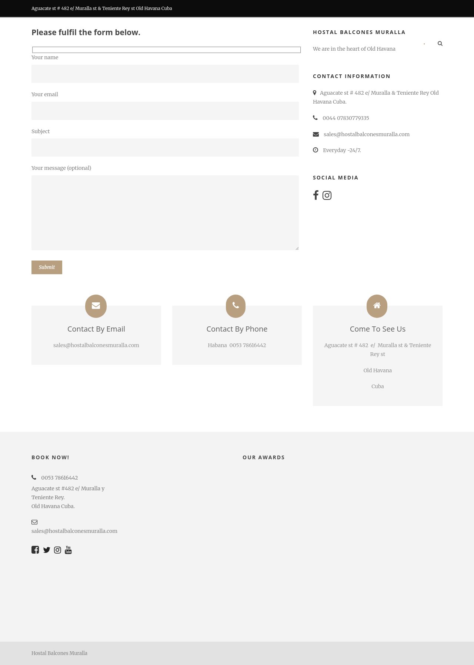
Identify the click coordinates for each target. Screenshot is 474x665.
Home (156, 44)
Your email (166, 105)
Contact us (395, 44)
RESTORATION (255, 44)
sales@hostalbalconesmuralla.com (74, 531)
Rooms (187, 44)
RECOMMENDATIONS (341, 44)
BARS (218, 44)
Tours (294, 44)
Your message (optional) (166, 209)
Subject (166, 142)
